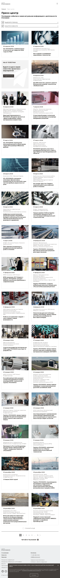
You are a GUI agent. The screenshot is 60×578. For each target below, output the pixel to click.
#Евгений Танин (21, 513)
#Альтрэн (41, 477)
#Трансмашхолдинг (50, 514)
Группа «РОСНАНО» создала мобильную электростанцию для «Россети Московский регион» (45, 285)
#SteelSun (35, 109)
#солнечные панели (38, 244)
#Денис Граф (51, 280)
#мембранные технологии (40, 50)
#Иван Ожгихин (7, 513)
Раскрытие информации (7, 559)
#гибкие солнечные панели (40, 110)
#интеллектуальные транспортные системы (14, 211)
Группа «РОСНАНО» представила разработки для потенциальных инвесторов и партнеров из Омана (14, 417)
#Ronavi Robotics (37, 178)
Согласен (34, 575)
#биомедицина (7, 113)
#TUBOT (5, 243)
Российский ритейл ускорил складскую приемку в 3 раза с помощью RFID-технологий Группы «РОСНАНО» (13, 380)
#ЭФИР (14, 513)
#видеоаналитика (43, 209)
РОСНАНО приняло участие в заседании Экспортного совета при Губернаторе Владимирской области (44, 151)
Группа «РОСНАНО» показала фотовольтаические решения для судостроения (43, 250)
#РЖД (45, 512)
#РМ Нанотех (51, 50)
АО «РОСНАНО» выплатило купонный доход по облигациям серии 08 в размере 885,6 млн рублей (14, 145)
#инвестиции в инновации (40, 343)
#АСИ (14, 510)
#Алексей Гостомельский (9, 310)
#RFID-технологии (8, 274)
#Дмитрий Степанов (38, 478)
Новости (3, 555)
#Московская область (39, 276)
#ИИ (42, 77)
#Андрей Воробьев (38, 177)
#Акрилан (35, 142)
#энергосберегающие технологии (42, 377)
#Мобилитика (37, 77)
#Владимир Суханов (38, 111)
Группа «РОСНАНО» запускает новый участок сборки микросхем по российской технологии (43, 450)
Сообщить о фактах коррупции (39, 561)
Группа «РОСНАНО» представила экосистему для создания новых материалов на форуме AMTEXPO (45, 350)
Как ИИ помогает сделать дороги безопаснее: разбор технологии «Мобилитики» (45, 84)
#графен (35, 51)
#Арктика (35, 477)
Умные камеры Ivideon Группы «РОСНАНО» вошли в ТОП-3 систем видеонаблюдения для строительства (44, 215)
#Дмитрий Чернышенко (9, 109)
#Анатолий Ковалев (38, 445)
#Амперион (36, 281)
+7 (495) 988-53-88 (35, 555)
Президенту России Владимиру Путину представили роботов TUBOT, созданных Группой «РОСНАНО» (14, 448)
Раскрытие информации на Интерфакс (11, 561)
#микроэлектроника (38, 442)
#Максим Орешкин (38, 181)
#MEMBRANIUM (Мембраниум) (41, 48)
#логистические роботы (48, 176)
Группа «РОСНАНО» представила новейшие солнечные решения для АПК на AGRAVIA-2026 (44, 386)
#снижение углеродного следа (41, 379)
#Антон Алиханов (48, 177)
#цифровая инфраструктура (40, 210)
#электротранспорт (38, 512)
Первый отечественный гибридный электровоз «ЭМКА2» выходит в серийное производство (44, 519)
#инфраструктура (38, 342)
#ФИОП (35, 245)
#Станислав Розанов (13, 243)
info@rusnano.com (35, 557)
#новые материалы (17, 110)
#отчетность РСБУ (8, 176)
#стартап (45, 342)
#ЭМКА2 (42, 514)
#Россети (35, 274)
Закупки (3, 563)
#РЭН (46, 478)
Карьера (4, 557)
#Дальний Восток (49, 477)
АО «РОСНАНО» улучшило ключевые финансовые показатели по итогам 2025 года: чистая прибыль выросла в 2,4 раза (14, 181)
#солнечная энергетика (45, 109)
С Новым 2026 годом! (10, 479)
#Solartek (35, 243)
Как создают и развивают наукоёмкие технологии (42, 54)
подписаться (8, 76)
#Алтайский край (48, 410)
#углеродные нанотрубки (17, 111)
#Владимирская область (39, 145)
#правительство (17, 442)
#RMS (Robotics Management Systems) (43, 180)
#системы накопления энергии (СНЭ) (43, 113)
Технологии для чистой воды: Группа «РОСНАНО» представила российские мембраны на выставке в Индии (44, 315)
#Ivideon (35, 209)
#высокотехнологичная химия (11, 343)
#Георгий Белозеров (8, 512)
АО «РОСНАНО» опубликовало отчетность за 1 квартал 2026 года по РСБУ (13, 50)
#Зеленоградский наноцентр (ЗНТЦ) (42, 443)
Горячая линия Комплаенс (38, 560)
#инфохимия (6, 111)
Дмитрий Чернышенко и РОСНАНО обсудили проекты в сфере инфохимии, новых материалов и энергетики (14, 118)
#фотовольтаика (43, 243)
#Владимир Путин (8, 442)
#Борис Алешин (7, 110)
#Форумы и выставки (39, 310)
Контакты (33, 553)
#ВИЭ (45, 474)
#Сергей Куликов (21, 109)
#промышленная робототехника (11, 312)
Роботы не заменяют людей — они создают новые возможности (13, 318)
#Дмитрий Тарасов (18, 176)
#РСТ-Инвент (16, 274)
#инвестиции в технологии (10, 411)
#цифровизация (37, 80)
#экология (22, 243)
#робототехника (37, 176)
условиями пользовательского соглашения (31, 570)
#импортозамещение (38, 513)
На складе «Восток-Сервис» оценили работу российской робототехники (43, 185)
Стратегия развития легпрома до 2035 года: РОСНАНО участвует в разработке (15, 349)
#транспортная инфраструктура (41, 79)
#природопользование (9, 475)
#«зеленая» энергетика (44, 245)
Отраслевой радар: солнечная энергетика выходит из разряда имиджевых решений (44, 117)
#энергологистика (38, 378)
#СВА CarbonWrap (38, 410)
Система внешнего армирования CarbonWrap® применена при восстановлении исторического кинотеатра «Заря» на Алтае (45, 416)
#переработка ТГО (8, 510)
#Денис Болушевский (39, 144)
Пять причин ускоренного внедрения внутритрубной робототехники (12, 248)
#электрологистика (44, 274)
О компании (4, 553)
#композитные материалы (40, 411)
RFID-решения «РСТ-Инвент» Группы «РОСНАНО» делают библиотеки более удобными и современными (14, 279)
